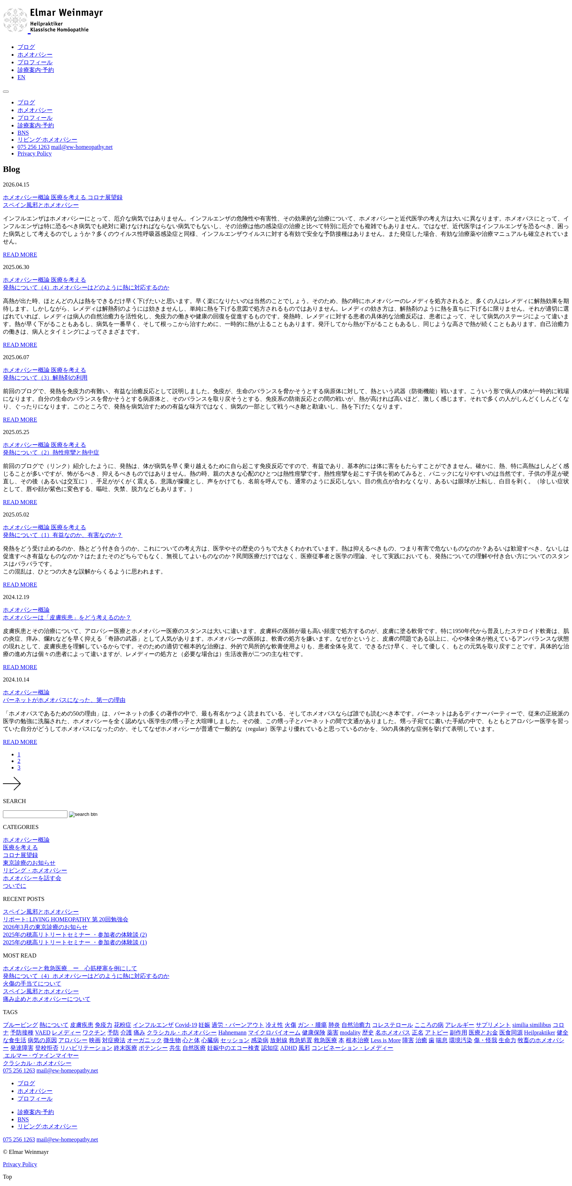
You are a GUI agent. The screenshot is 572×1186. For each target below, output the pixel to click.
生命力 (507, 1040)
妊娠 (204, 1025)
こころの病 (429, 1025)
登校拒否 (46, 1048)
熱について (54, 1025)
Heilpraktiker (539, 1032)
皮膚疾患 (81, 1025)
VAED (42, 1032)
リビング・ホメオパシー (35, 870)
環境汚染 (460, 1040)
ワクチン (94, 1032)
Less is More (386, 1040)
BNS (23, 133)
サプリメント (493, 1025)
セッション (235, 1040)
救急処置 (300, 1040)
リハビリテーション (86, 1048)
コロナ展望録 (105, 197)
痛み (139, 1032)
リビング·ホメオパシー (47, 140)
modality (350, 1032)
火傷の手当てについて (32, 983)
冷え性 (274, 1025)
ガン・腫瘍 (312, 1025)
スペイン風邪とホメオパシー (41, 912)
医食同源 (511, 1032)
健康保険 (313, 1032)
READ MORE (20, 255)
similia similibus (531, 1025)
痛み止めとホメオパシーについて (46, 999)
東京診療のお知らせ (29, 863)
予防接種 (22, 1032)
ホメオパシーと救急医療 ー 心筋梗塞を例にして (70, 968)
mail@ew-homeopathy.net (82, 147)
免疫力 (103, 1025)
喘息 (442, 1040)
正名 (418, 1032)
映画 (95, 1040)
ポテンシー (153, 1048)
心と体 (191, 1040)
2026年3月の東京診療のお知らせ (45, 927)
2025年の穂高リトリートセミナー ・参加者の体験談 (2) (75, 935)
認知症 (270, 1048)
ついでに (14, 886)
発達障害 (22, 1048)
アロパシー (73, 1040)
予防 (113, 1032)
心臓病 (210, 1040)
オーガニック (144, 1040)
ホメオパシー (35, 54)
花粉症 (122, 1025)
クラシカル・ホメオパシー (182, 1032)
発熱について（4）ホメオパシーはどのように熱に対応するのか (86, 976)
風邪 (304, 1048)
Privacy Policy (35, 153)
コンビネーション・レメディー (352, 1048)
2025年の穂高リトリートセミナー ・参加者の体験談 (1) (75, 942)
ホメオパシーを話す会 (32, 878)
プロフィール (35, 62)
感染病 (259, 1040)
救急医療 (325, 1040)
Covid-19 (186, 1025)
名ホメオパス (392, 1032)
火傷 (290, 1025)
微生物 (172, 1040)
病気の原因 (42, 1040)
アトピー (436, 1032)
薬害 (333, 1032)
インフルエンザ (153, 1025)
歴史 (368, 1032)
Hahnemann (232, 1032)
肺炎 (334, 1025)
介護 (126, 1032)
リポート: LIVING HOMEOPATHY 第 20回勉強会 (65, 919)
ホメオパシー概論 (27, 197)
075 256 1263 (34, 147)
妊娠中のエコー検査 (233, 1048)
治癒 (421, 1040)
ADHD (288, 1048)
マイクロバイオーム (274, 1032)
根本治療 (357, 1040)
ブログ (26, 47)
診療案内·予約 (36, 70)
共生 (175, 1048)
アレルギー (459, 1025)
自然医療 (194, 1048)
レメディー (66, 1032)
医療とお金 (483, 1032)
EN (21, 77)
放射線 (278, 1040)
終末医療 (125, 1048)
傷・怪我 (485, 1040)
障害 (408, 1040)
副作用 (458, 1032)
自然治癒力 (356, 1025)
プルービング (20, 1025)
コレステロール (392, 1025)
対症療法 (113, 1040)
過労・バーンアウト (238, 1025)
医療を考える (69, 197)
